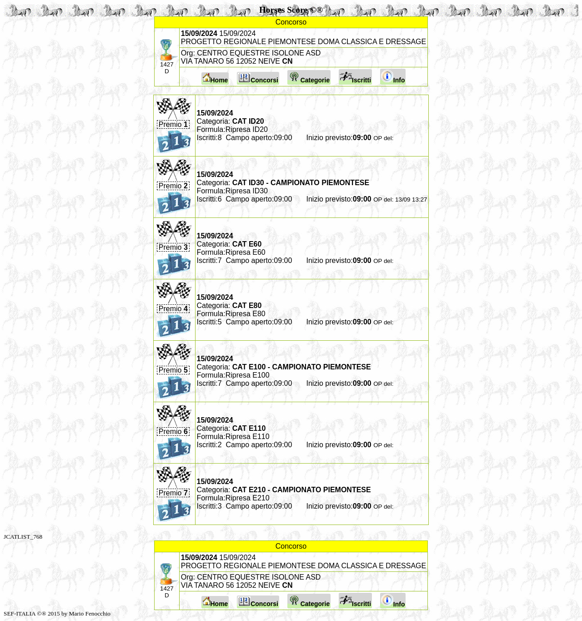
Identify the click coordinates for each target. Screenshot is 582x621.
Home (215, 78)
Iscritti (355, 77)
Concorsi (258, 78)
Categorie (309, 77)
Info (393, 77)
